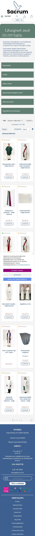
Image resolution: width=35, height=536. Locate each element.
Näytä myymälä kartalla (17, 442)
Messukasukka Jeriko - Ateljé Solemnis (9, 165)
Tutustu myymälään (17, 438)
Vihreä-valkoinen (14, 121)
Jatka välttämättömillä (17, 279)
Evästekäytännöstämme (23, 265)
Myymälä (17, 520)
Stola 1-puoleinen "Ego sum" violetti (9, 351)
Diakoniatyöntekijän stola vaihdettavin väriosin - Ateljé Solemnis (25, 399)
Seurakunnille (17, 509)
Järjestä (17, 129)
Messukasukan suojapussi (25, 351)
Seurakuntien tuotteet (15, 34)
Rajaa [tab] (4, 129)
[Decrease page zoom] (13, 20)
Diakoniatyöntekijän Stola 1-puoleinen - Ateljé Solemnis (25, 166)
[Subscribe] (17, 483)
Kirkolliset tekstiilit (7, 36)
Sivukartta (17, 512)
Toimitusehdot (17, 527)
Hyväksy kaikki (17, 270)
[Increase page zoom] (22, 20)
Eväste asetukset (17, 534)
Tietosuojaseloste (17, 523)
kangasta (25, 356)
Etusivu (4, 34)
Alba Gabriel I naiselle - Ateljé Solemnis (9, 305)
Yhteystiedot (17, 516)
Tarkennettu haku (17, 530)
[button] (24, 16)
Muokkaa (17, 275)
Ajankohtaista (17, 505)
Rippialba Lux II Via (25, 304)
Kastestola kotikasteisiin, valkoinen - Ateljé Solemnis (9, 399)
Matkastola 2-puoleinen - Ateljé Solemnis (9, 212)
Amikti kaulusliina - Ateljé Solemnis (25, 211)
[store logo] (17, 6)
